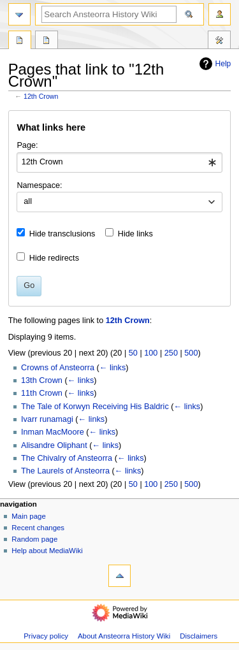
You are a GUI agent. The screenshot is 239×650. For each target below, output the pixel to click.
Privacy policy (46, 636)
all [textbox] (28, 201)
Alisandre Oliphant (54, 445)
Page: (27, 145)
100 (150, 353)
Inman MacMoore (52, 432)
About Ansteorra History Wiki (124, 636)
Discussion (46, 41)
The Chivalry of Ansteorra (66, 458)
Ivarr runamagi (47, 419)
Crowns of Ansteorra (57, 367)
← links (112, 367)
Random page (34, 539)
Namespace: (39, 185)
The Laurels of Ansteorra (65, 470)
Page (20, 41)
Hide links (135, 233)
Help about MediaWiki (46, 550)
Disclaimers (198, 636)
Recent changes (37, 527)
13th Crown (41, 380)
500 (191, 353)
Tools (219, 41)
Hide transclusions (62, 233)
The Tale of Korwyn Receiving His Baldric (95, 406)
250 (171, 353)
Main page (28, 516)
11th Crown (41, 393)
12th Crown (41, 96)
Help (213, 63)
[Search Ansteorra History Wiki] (109, 14)
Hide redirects (54, 258)
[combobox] (119, 162)
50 (133, 353)
